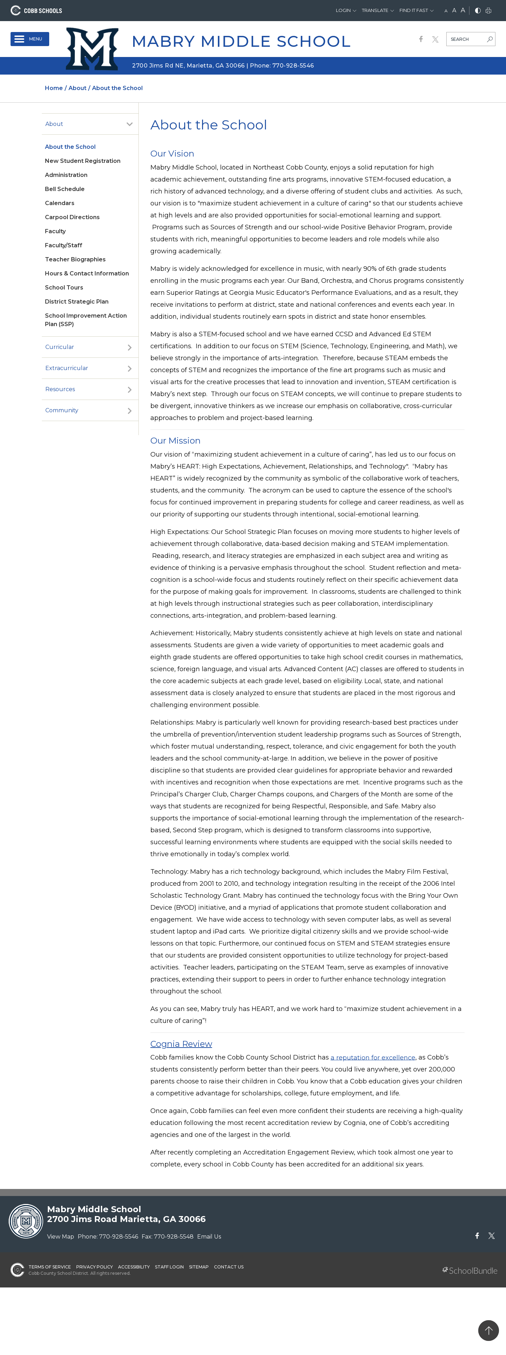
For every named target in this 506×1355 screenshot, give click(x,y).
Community (61, 410)
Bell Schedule (65, 189)
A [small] (446, 10)
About (54, 124)
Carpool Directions (72, 217)
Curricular (59, 347)
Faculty (55, 231)
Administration (66, 175)
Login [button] (343, 10)
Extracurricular (66, 368)
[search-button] (490, 40)
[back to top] (488, 1330)
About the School (70, 147)
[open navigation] (30, 39)
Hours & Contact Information (87, 273)
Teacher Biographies (75, 259)
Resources (60, 389)
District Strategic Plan (77, 301)
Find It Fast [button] (414, 10)
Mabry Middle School (241, 41)
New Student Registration (83, 161)
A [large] (463, 10)
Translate (375, 10)
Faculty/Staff (63, 245)
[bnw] (478, 11)
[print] (488, 11)
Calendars (59, 203)
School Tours (64, 287)
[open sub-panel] (129, 124)
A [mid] (454, 10)
